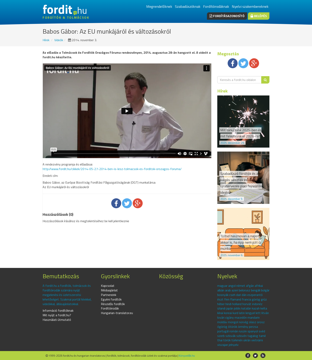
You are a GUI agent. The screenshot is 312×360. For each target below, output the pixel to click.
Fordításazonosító (227, 16)
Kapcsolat (107, 285)
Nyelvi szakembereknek (250, 6)
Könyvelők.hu (187, 355)
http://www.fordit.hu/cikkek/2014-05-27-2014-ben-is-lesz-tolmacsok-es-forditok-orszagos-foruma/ (112, 168)
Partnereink (108, 294)
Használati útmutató (57, 319)
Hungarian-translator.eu (117, 312)
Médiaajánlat (109, 290)
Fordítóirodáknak (216, 6)
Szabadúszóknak (187, 6)
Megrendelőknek (159, 6)
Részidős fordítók (113, 304)
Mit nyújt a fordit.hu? (57, 315)
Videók (58, 40)
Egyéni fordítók (111, 299)
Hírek (46, 40)
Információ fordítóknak (58, 310)
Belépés (259, 16)
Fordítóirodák (110, 308)
